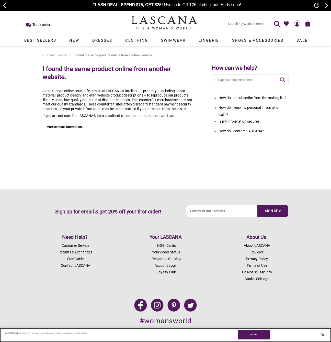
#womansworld (166, 321)
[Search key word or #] (246, 23)
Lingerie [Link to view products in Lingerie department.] (209, 40)
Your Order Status (166, 252)
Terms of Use (257, 265)
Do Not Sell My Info (257, 272)
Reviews (257, 252)
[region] (165, 335)
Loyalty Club (166, 272)
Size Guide (75, 259)
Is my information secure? (239, 121)
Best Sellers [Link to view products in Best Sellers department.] (40, 40)
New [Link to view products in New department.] (74, 40)
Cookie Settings (257, 279)
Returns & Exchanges (75, 252)
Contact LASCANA (75, 265)
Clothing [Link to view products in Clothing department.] (136, 40)
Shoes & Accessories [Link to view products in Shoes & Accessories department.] (257, 40)
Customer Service (54, 55)
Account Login (166, 265)
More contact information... (65, 127)
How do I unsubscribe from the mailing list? (253, 98)
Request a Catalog (166, 259)
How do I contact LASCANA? (241, 131)
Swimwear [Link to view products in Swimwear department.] (173, 40)
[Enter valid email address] (221, 211)
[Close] (322, 334)
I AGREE (254, 334)
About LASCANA (257, 245)
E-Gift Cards (166, 245)
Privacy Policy (257, 259)
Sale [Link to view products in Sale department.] (302, 40)
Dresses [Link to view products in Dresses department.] (102, 40)
